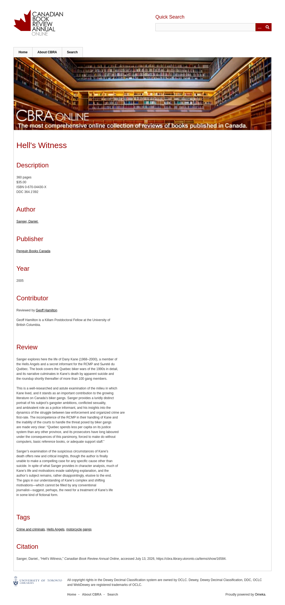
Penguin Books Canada (33, 251)
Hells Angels (56, 529)
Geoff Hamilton (46, 310)
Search (72, 52)
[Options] (259, 27)
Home (23, 52)
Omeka (260, 594)
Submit (267, 27)
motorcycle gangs (78, 529)
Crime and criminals (30, 529)
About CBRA (47, 52)
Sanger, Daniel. (27, 221)
